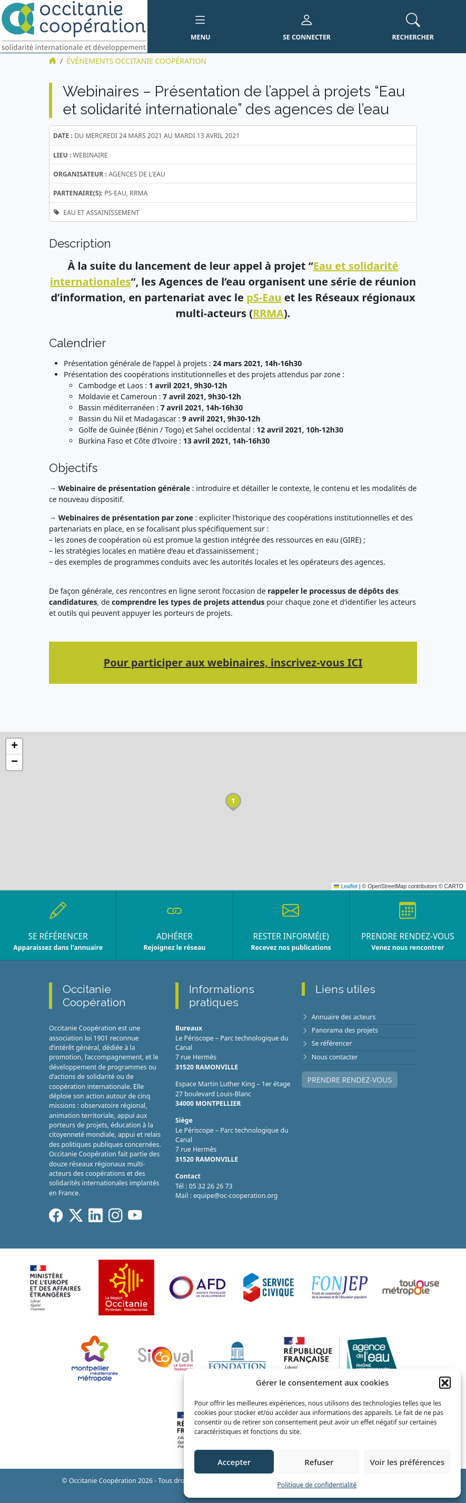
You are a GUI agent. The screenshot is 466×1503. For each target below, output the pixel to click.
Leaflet (346, 886)
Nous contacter (335, 1057)
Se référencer (332, 1043)
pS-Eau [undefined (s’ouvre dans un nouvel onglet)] (263, 297)
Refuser (318, 1462)
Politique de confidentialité (317, 1484)
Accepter (234, 1462)
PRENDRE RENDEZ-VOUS (350, 1080)
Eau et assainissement (101, 212)
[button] (445, 1382)
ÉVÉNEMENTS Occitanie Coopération (136, 61)
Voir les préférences (407, 1462)
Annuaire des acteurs (344, 1017)
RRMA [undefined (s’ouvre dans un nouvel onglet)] (268, 313)
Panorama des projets (345, 1030)
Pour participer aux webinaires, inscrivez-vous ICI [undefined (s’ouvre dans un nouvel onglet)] (233, 662)
